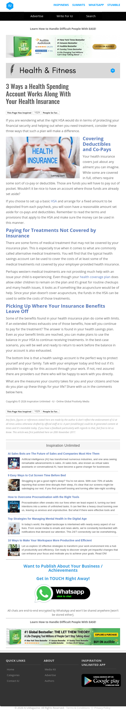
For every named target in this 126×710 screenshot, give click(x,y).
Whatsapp (96, 5)
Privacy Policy (102, 708)
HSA (54, 201)
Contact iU (13, 681)
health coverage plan (95, 277)
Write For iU (65, 16)
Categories (13, 675)
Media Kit (50, 669)
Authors (49, 681)
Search (91, 16)
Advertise (36, 16)
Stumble (113, 5)
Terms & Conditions (78, 708)
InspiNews (61, 5)
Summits (78, 5)
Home (10, 669)
